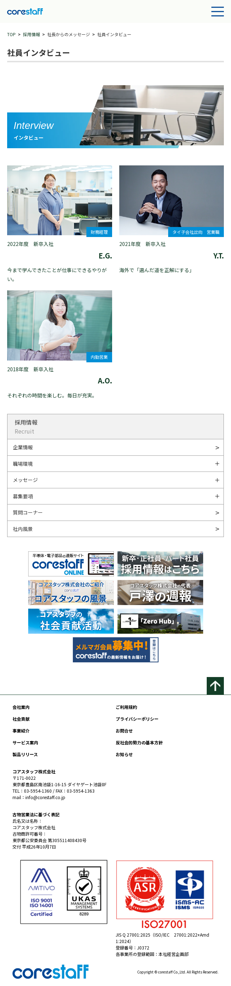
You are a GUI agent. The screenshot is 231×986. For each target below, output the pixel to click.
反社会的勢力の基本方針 (139, 742)
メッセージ (25, 479)
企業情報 (23, 447)
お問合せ (124, 731)
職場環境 (23, 463)
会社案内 (21, 707)
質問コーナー (28, 512)
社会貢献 (21, 719)
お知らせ (124, 754)
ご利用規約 (126, 707)
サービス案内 (25, 742)
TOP (11, 34)
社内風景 (23, 528)
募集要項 (23, 496)
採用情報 (31, 34)
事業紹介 (21, 731)
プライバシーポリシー (137, 719)
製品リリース (25, 754)
